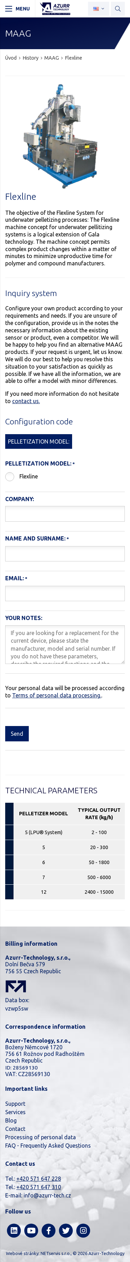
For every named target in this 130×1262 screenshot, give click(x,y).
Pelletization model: (38, 463)
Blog (11, 1120)
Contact (15, 1129)
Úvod (11, 58)
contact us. (26, 401)
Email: (14, 578)
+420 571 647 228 (38, 1179)
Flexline (28, 476)
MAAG (51, 58)
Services (15, 1112)
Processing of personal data (40, 1137)
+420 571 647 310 (38, 1187)
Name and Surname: (35, 538)
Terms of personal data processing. (56, 695)
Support (15, 1104)
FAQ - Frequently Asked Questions (48, 1145)
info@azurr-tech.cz (47, 1195)
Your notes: (23, 618)
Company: (19, 499)
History (30, 58)
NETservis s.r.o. (56, 1253)
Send (17, 734)
